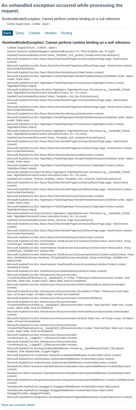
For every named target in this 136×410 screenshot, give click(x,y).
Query (20, 33)
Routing (66, 33)
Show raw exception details (18, 404)
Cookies (35, 33)
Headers (51, 33)
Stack (7, 33)
